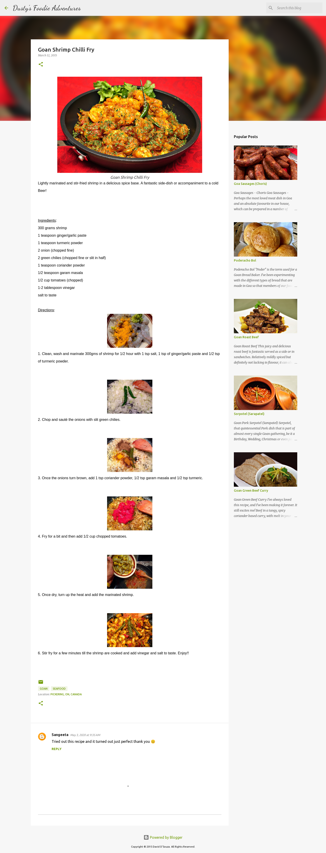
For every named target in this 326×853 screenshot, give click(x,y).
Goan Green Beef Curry (251, 490)
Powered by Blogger (163, 837)
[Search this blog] (298, 7)
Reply (57, 749)
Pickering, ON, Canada (66, 694)
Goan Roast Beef (246, 337)
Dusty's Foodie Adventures (47, 8)
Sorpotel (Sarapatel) (249, 414)
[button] (40, 65)
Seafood (59, 688)
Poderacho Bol (245, 260)
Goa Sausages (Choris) (250, 184)
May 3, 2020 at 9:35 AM (85, 734)
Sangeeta (60, 735)
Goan (44, 688)
